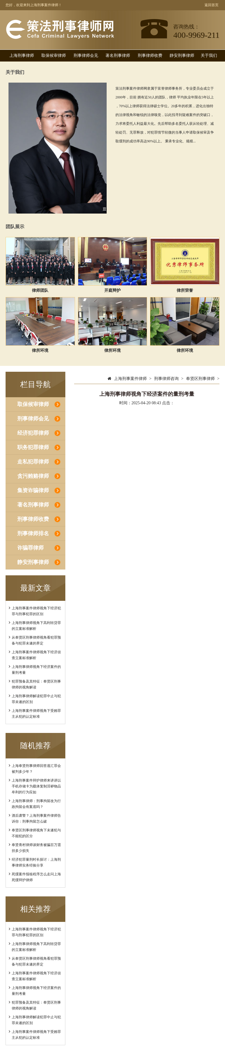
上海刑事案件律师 (130, 378)
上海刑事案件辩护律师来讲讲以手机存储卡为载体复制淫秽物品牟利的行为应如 (36, 786)
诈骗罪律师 (30, 548)
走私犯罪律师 (33, 462)
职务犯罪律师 (33, 447)
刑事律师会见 (86, 55)
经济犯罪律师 (33, 433)
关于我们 (209, 55)
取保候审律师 (53, 55)
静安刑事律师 (182, 55)
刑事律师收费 (150, 55)
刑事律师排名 (33, 533)
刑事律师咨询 (166, 378)
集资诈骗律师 (33, 490)
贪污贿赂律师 (33, 476)
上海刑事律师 (21, 55)
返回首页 (211, 5)
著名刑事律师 (117, 55)
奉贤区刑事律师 (200, 378)
